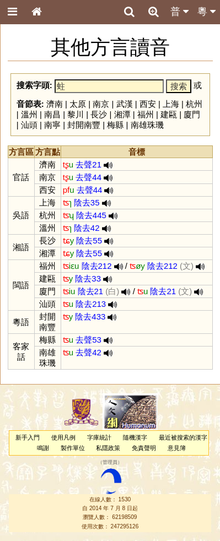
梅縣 (115, 124)
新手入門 (27, 437)
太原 (77, 104)
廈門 (192, 114)
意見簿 (177, 448)
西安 (147, 104)
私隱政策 (108, 448)
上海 (171, 104)
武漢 (124, 104)
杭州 (194, 104)
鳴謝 (43, 448)
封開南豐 (83, 124)
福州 (145, 114)
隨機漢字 (135, 437)
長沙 (98, 114)
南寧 (52, 124)
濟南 (54, 104)
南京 (101, 104)
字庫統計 (99, 437)
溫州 (29, 114)
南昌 (52, 114)
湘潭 (122, 114)
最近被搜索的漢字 (183, 437)
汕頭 (29, 124)
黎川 (75, 114)
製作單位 (73, 448)
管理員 (110, 463)
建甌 (168, 114)
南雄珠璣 (147, 124)
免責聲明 (144, 448)
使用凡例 (63, 437)
